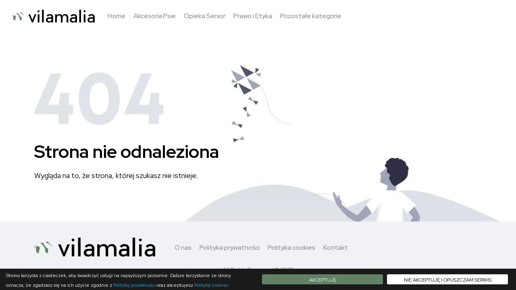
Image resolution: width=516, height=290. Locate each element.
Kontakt (335, 247)
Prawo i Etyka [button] (252, 16)
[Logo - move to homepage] (53, 16)
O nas (183, 247)
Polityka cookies (291, 247)
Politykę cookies (211, 285)
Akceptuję (322, 280)
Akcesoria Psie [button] (154, 16)
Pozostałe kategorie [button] (310, 16)
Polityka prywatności (230, 247)
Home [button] (116, 16)
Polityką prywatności (134, 285)
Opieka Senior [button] (204, 16)
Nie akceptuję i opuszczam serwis (447, 280)
